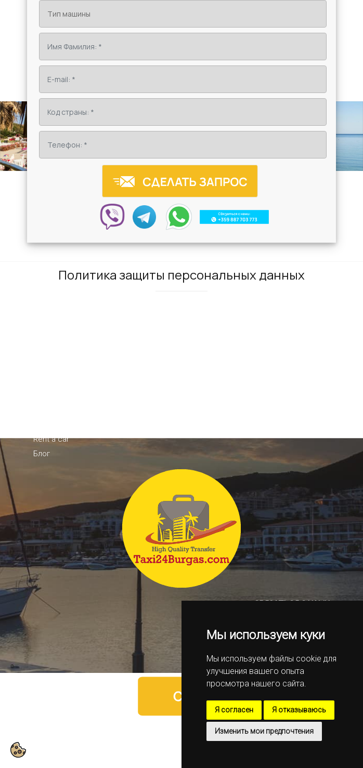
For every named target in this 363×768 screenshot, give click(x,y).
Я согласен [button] (234, 710)
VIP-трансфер (58, 424)
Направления (57, 410)
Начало (46, 381)
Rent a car (51, 439)
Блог (41, 453)
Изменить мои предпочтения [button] (264, 731)
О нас (43, 395)
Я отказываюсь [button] (299, 710)
